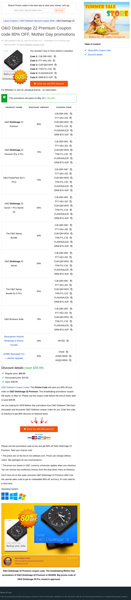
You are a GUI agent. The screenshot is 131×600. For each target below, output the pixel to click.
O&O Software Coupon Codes (15, 387)
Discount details (95, 54)
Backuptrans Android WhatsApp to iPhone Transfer (14, 341)
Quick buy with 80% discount (49, 84)
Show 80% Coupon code (99, 50)
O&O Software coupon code (32, 44)
